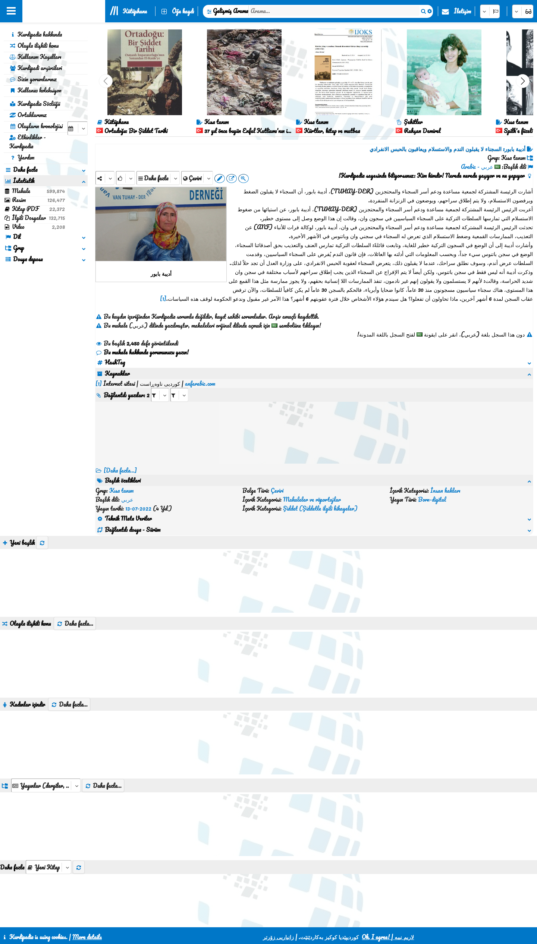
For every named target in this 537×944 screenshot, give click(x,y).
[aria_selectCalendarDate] (77, 128)
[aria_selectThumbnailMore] (48, 831)
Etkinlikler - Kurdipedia (27, 142)
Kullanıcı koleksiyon (35, 90)
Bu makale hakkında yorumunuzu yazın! (142, 352)
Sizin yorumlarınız (33, 79)
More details (87, 936)
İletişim (462, 11)
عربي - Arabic (477, 166)
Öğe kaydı (183, 11)
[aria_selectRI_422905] (160, 385)
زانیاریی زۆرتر (278, 936)
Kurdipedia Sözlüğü (34, 103)
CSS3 (254, 918)
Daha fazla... (74, 587)
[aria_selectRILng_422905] (179, 385)
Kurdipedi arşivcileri (35, 67)
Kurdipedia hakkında (35, 34)
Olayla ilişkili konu (34, 45)
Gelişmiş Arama (230, 10)
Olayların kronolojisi (36, 125)
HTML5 (282, 918)
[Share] (105, 177)
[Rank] (125, 177)
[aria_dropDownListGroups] (46, 749)
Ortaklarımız (28, 114)
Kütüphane (135, 11)
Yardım (21, 157)
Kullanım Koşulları (35, 56)
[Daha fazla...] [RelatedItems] (120, 461)
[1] (163, 298)
